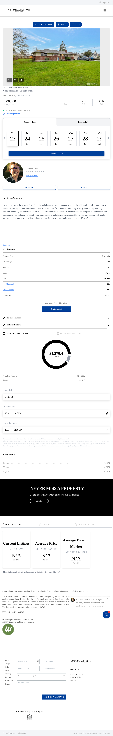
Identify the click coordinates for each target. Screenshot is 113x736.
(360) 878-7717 (75, 680)
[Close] (108, 714)
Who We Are (9, 680)
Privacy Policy (78, 733)
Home (7, 660)
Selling (7, 670)
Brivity (12, 733)
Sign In (104, 2)
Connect (7, 684)
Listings (7, 664)
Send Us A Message (54, 697)
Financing (8, 674)
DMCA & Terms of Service (93, 733)
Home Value (9, 677)
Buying (7, 667)
